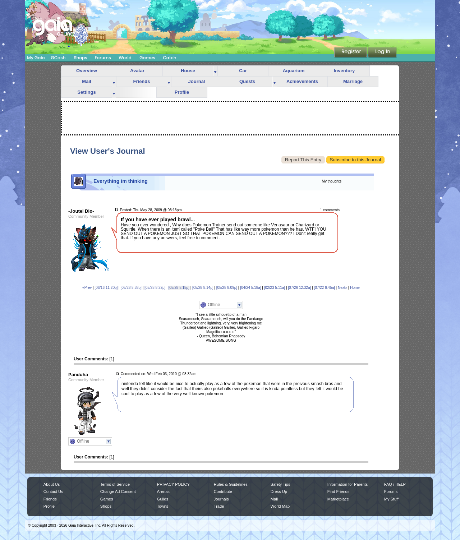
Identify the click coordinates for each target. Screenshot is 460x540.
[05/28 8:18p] (179, 288)
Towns (162, 506)
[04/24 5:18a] (250, 288)
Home (355, 288)
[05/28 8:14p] (202, 288)
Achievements (302, 81)
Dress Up (279, 491)
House (188, 70)
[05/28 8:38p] (130, 288)
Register (351, 52)
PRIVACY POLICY (173, 484)
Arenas (163, 491)
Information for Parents (347, 484)
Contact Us (53, 491)
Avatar (137, 70)
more (215, 71)
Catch (169, 58)
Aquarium (294, 70)
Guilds (162, 499)
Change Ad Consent (118, 491)
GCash (58, 58)
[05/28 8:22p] (154, 288)
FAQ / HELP (395, 484)
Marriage (353, 81)
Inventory (344, 70)
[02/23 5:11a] (274, 288)
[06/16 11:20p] (106, 288)
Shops (80, 58)
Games (147, 58)
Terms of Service (115, 484)
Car (243, 70)
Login (382, 52)
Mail (86, 81)
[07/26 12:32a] (299, 288)
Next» (342, 288)
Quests (247, 81)
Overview (86, 70)
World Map (280, 506)
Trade (219, 506)
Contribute (223, 491)
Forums (103, 58)
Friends (141, 81)
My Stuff (391, 499)
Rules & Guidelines (231, 484)
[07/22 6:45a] (324, 288)
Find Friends (338, 491)
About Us (51, 484)
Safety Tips (280, 484)
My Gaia (36, 58)
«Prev (87, 288)
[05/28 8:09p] (226, 288)
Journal (196, 81)
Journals (221, 499)
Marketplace (338, 499)
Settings (86, 92)
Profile (182, 92)
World (125, 58)
